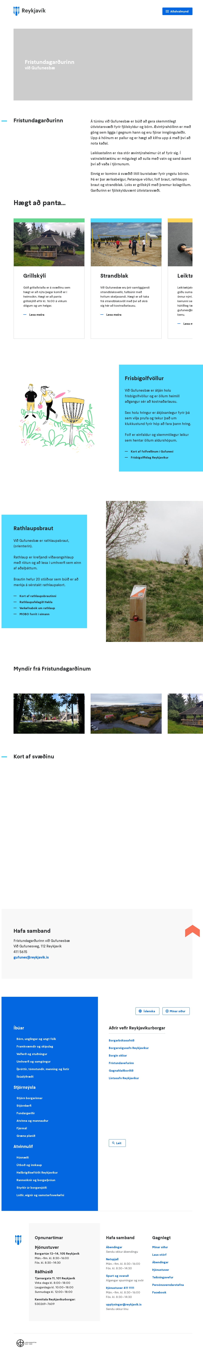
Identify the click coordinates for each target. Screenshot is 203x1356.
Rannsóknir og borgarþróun (36, 1180)
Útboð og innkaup (29, 1165)
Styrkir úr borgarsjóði (32, 1187)
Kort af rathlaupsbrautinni (38, 596)
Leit (118, 1143)
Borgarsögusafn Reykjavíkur (129, 1048)
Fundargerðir (26, 1113)
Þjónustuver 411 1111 (126, 1292)
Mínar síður (177, 1011)
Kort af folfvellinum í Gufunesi (152, 451)
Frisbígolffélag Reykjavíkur (149, 457)
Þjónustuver (160, 1270)
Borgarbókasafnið (121, 1040)
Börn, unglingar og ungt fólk (36, 1039)
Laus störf (159, 1254)
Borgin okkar (118, 1055)
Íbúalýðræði (25, 1076)
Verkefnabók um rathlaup (37, 608)
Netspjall (126, 1263)
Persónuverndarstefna (168, 1285)
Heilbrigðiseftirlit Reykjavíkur (37, 1172)
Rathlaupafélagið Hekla (36, 602)
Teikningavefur (162, 1277)
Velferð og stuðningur (32, 1054)
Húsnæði (23, 1157)
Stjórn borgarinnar (29, 1098)
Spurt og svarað (126, 1278)
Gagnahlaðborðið (121, 1070)
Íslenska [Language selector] (149, 1011)
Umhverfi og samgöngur (34, 1061)
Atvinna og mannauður (32, 1120)
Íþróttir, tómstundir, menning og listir (43, 1069)
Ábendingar (126, 1249)
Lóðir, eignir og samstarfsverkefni (40, 1195)
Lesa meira (36, 314)
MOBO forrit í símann (34, 614)
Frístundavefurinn (121, 1063)
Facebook (159, 1292)
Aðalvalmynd (179, 11)
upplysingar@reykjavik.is (126, 1306)
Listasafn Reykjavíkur (124, 1078)
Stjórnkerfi (24, 1105)
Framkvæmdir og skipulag (35, 1046)
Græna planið (26, 1136)
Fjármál (22, 1128)
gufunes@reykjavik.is (31, 957)
